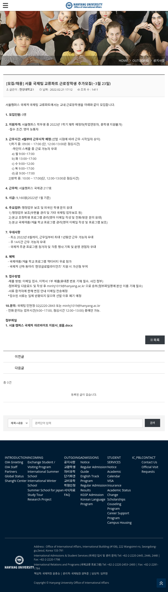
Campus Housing (119, 522)
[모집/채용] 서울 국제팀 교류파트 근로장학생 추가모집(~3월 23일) (58, 83)
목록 (155, 340)
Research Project (39, 499)
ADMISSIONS (89, 457)
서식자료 (69, 490)
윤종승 (56, 573)
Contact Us (149, 462)
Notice (85, 462)
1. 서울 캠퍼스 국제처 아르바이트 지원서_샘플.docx (39, 325)
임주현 (104, 573)
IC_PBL (137, 457)
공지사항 (69, 462)
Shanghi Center (16, 481)
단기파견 (69, 476)
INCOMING (35, 457)
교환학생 (69, 467)
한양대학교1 (26, 89)
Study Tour (35, 495)
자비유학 (69, 471)
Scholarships (116, 499)
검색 (152, 423)
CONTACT (148, 457)
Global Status (14, 476)
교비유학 (69, 481)
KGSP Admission (92, 495)
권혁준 (85, 573)
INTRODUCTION (16, 457)
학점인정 (69, 485)
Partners (11, 471)
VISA (110, 481)
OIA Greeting (14, 462)
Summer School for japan (46, 490)
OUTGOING (72, 457)
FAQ (67, 495)
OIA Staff (11, 467)
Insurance (114, 485)
